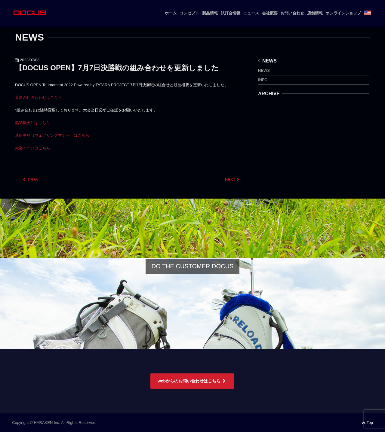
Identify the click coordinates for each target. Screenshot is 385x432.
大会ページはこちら (32, 148)
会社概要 (270, 13)
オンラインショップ (343, 13)
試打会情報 (230, 13)
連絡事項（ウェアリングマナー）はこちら (52, 135)
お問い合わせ (292, 13)
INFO (262, 80)
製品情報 (210, 13)
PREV (30, 179)
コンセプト (189, 13)
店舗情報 (315, 13)
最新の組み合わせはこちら (38, 97)
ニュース (251, 13)
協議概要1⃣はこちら (32, 122)
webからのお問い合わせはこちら (192, 381)
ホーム (171, 13)
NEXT (232, 179)
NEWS (267, 60)
